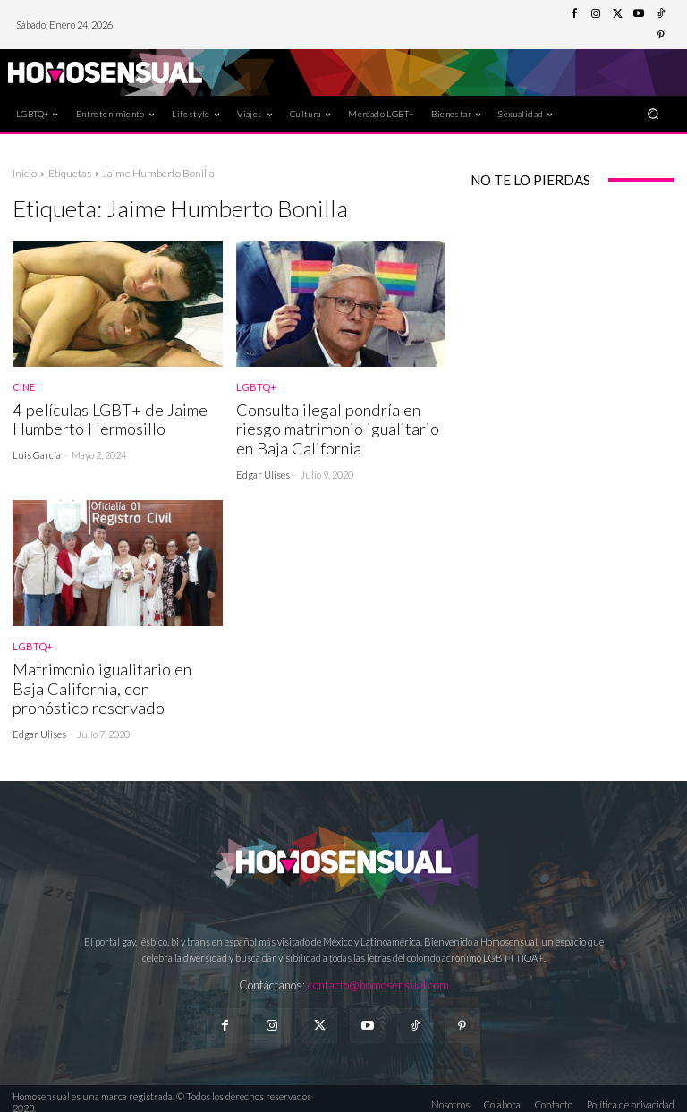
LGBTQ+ (256, 387)
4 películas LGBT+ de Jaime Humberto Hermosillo (102, 418)
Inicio (25, 173)
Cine (24, 387)
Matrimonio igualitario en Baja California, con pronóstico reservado (113, 683)
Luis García (37, 452)
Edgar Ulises (263, 471)
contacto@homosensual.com (378, 978)
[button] (653, 113)
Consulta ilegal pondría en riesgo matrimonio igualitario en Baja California (333, 427)
